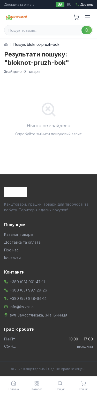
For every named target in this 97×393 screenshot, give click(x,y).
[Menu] (88, 17)
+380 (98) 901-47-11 (27, 282)
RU (69, 5)
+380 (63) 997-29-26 (28, 290)
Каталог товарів (18, 234)
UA (60, 5)
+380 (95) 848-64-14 (28, 298)
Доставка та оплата (19, 5)
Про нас (11, 250)
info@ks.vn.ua (22, 307)
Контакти (12, 258)
